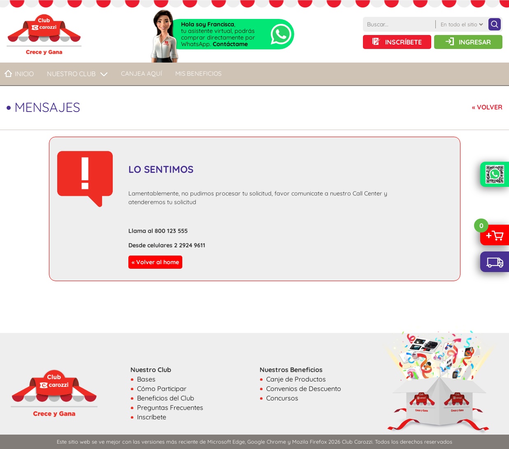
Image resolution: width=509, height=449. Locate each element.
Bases (146, 379)
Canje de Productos (296, 379)
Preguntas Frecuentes (170, 407)
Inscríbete (151, 417)
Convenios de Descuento (303, 388)
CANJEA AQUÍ (141, 73)
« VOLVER (487, 107)
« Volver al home (155, 262)
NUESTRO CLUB (71, 74)
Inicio (24, 74)
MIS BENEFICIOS (198, 73)
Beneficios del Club (165, 398)
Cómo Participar (161, 388)
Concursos (282, 398)
